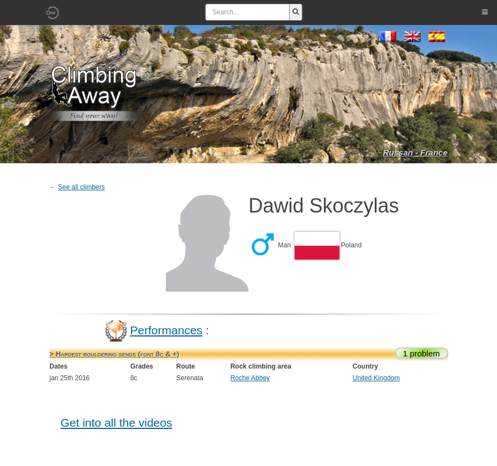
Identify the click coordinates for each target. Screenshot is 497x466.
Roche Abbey (250, 378)
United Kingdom (376, 378)
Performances (166, 330)
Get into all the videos (116, 422)
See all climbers (81, 187)
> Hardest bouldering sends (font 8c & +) (115, 354)
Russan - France (415, 152)
